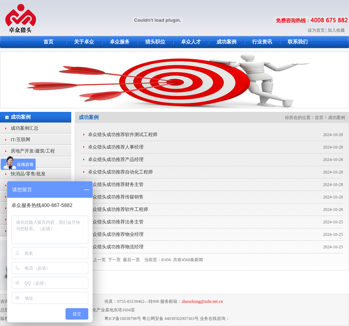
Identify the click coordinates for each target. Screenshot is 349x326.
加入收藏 (336, 30)
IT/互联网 (20, 139)
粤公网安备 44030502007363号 (170, 318)
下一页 (114, 259)
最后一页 (131, 259)
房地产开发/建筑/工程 (33, 151)
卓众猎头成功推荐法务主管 (116, 221)
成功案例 (21, 117)
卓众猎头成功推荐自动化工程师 (120, 172)
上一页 (99, 259)
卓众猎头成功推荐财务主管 (116, 184)
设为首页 (316, 30)
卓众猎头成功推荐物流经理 (116, 246)
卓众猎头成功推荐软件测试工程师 (122, 134)
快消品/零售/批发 (28, 173)
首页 (319, 117)
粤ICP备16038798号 (122, 318)
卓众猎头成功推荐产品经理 (116, 159)
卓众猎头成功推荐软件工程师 (118, 209)
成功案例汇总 (24, 128)
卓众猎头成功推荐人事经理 (116, 147)
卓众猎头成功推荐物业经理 (116, 234)
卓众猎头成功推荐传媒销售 (116, 197)
